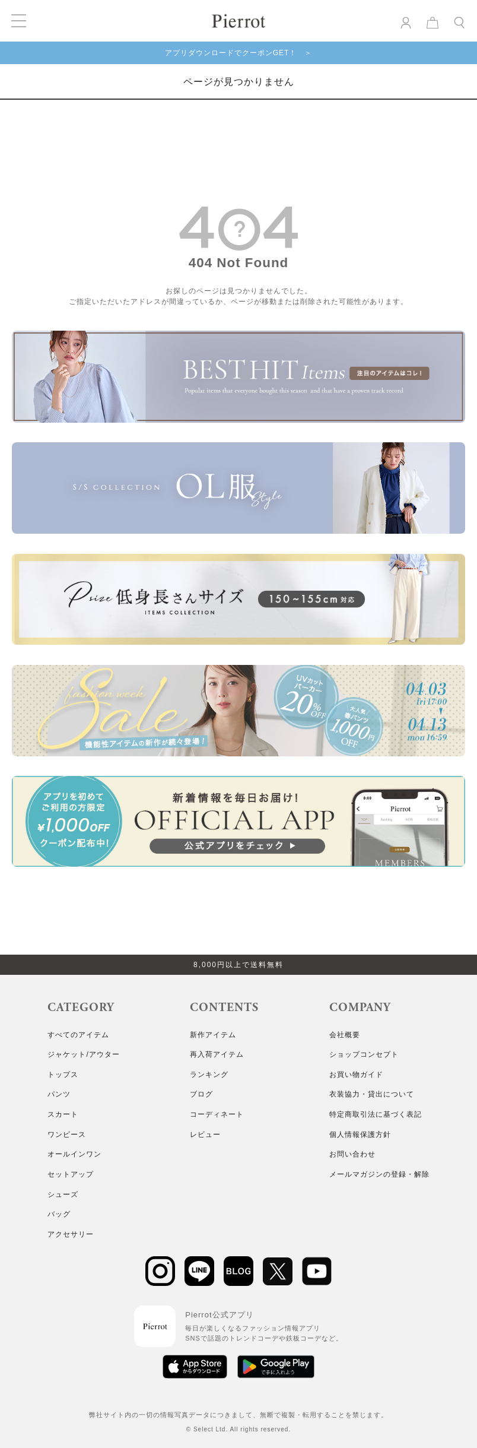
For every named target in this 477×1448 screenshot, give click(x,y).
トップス (62, 1074)
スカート (62, 1114)
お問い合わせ (352, 1154)
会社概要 (344, 1035)
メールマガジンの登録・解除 (379, 1174)
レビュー (205, 1134)
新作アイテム (213, 1035)
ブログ (201, 1094)
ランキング (209, 1074)
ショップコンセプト (364, 1054)
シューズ (62, 1194)
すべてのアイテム (78, 1035)
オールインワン (74, 1154)
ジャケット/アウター (83, 1054)
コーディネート (217, 1114)
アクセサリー (70, 1234)
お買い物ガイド (356, 1074)
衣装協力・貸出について (371, 1094)
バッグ (59, 1214)
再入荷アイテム (217, 1054)
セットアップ (70, 1174)
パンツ (59, 1094)
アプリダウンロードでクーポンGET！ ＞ (239, 53)
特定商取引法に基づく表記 (375, 1114)
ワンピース (66, 1134)
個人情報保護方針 (360, 1134)
